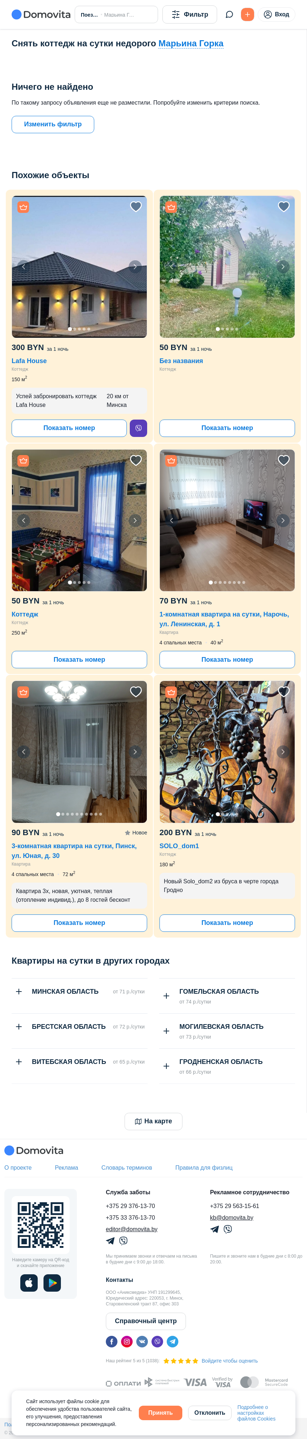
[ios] (29, 1283)
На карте (153, 1121)
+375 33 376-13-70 (130, 1218)
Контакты (119, 1280)
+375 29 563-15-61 (235, 1206)
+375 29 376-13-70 (130, 1206)
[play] (52, 1283)
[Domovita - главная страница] (41, 14)
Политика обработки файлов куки (123, 1424)
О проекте (18, 1168)
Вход (276, 14)
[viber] (138, 428)
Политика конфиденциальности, (42, 1424)
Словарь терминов (126, 1168)
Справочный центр (146, 1321)
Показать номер (69, 428)
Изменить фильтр (53, 124)
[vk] (142, 1341)
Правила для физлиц (204, 1168)
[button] (79, 267)
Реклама (66, 1168)
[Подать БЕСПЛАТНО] (247, 14)
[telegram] (172, 1341)
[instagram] (127, 1341)
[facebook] (111, 1341)
